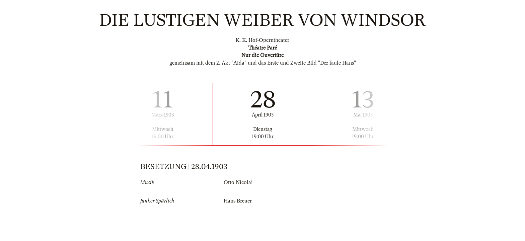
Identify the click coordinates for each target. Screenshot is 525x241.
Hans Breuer (238, 201)
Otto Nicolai (238, 182)
